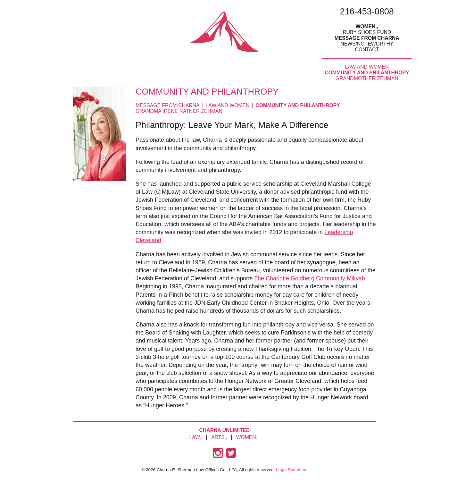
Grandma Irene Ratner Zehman (179, 111)
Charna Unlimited (224, 430)
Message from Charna (168, 105)
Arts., (219, 437)
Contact (367, 49)
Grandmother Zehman (367, 78)
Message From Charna (367, 38)
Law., (195, 437)
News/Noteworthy (366, 44)
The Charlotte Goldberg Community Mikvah (309, 278)
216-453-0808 (367, 11)
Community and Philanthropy (367, 72)
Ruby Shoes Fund (367, 32)
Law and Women (367, 67)
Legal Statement (291, 469)
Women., (366, 26)
